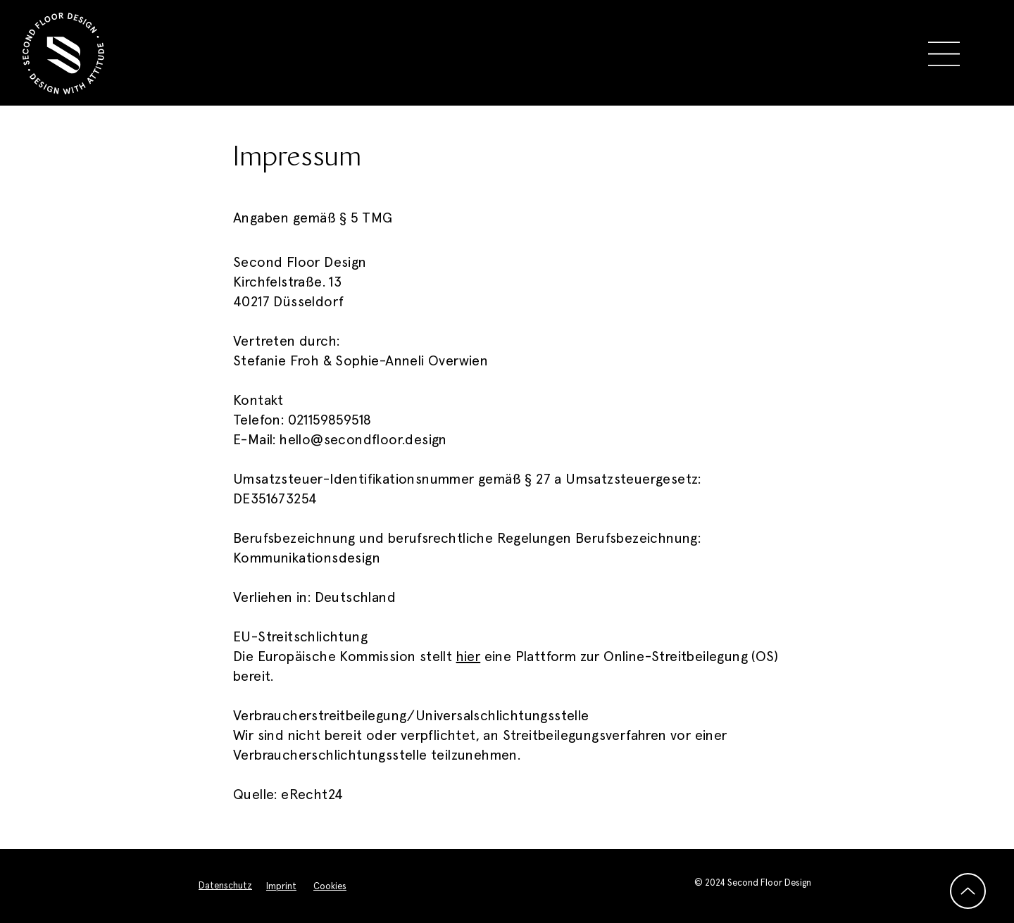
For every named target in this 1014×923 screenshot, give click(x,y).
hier (468, 657)
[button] (944, 54)
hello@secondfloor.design (363, 440)
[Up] (968, 891)
